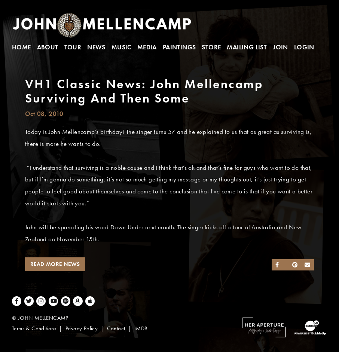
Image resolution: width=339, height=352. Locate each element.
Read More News (55, 264)
